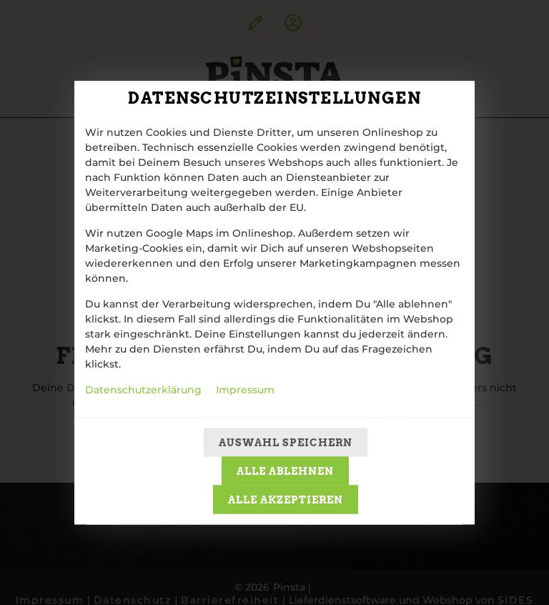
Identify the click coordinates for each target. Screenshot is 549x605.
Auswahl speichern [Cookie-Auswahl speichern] (285, 442)
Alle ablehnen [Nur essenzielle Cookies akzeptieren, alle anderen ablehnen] (285, 471)
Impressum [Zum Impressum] (245, 390)
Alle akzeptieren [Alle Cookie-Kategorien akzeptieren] (285, 499)
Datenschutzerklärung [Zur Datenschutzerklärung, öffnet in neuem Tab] (143, 390)
